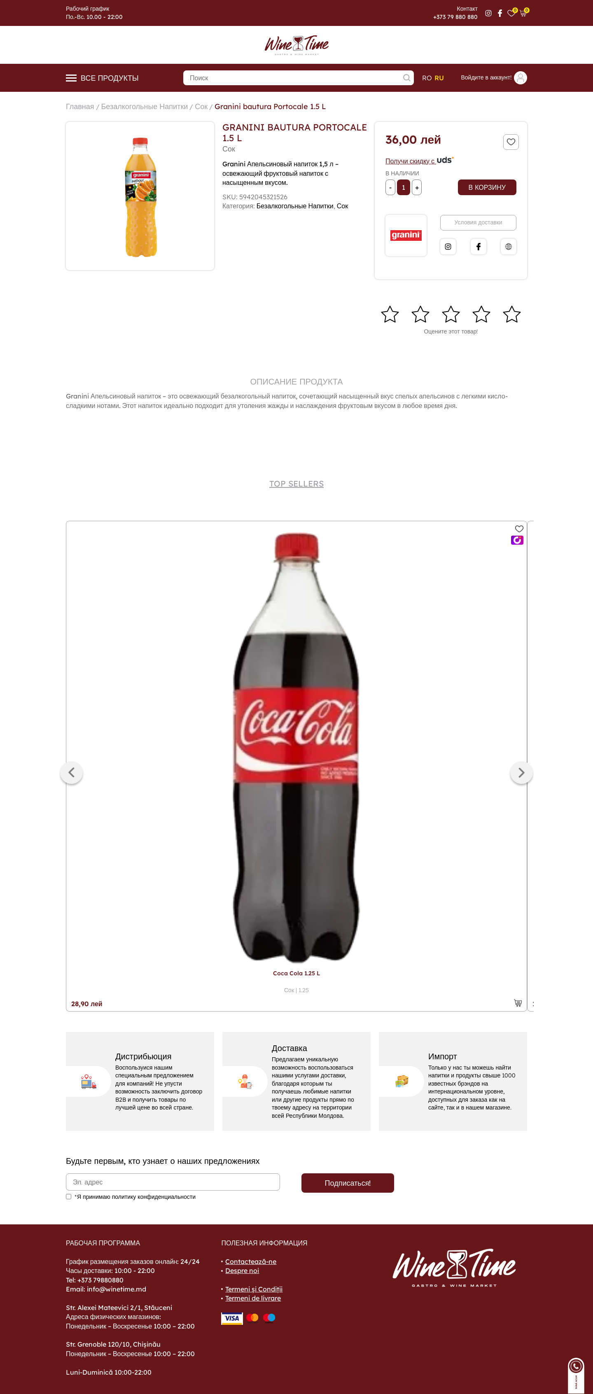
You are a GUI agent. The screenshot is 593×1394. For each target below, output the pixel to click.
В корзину (487, 187)
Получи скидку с (420, 161)
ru (439, 78)
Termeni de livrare (253, 1298)
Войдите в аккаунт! (494, 77)
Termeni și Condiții (253, 1289)
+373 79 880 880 (455, 17)
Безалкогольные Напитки (144, 106)
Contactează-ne (250, 1261)
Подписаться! (348, 1183)
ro (427, 78)
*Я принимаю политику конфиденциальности (135, 1197)
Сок (201, 106)
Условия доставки (478, 222)
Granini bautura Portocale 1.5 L (270, 106)
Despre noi (242, 1270)
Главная (80, 106)
